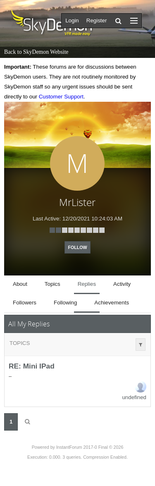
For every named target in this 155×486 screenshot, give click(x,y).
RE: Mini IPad (32, 366)
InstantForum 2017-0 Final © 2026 (89, 447)
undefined (134, 397)
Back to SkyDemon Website (36, 52)
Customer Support (61, 96)
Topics (20, 343)
